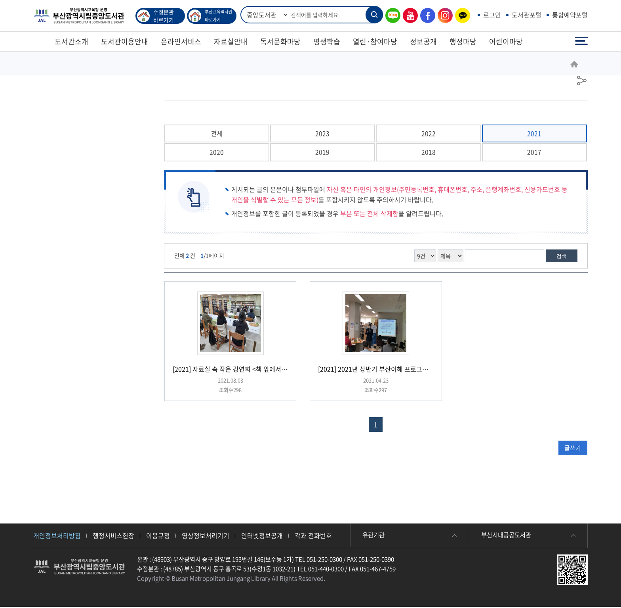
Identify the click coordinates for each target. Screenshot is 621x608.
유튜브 (408, 15)
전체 (217, 133)
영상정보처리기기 (205, 536)
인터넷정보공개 (262, 536)
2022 (428, 133)
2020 (217, 153)
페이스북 (425, 15)
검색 (561, 257)
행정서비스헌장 (113, 536)
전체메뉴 (581, 41)
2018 (428, 153)
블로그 (390, 15)
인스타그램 (443, 15)
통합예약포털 (570, 14)
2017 (534, 153)
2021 (534, 133)
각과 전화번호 (313, 536)
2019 (322, 153)
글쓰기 (572, 449)
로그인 (492, 14)
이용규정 (158, 536)
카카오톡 (460, 15)
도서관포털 (526, 14)
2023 (322, 133)
